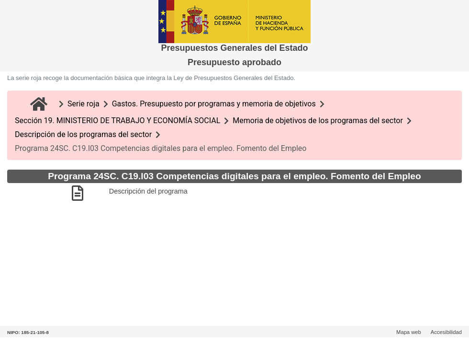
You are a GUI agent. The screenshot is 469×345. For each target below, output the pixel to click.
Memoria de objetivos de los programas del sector (318, 120)
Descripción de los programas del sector (83, 134)
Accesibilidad (446, 332)
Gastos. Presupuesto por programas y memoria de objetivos (214, 103)
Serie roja (83, 103)
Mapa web (408, 332)
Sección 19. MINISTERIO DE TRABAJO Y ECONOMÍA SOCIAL (117, 120)
